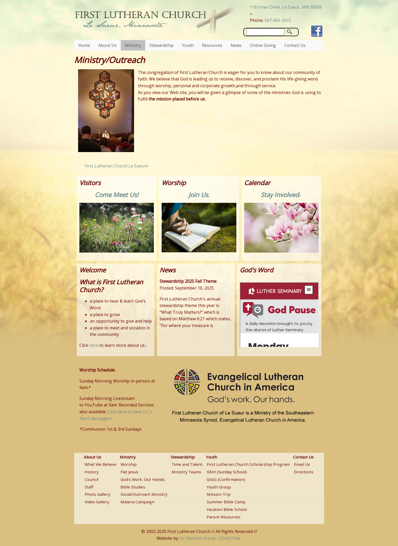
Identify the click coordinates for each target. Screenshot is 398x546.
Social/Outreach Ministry (144, 494)
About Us (107, 45)
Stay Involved (281, 194)
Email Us (302, 464)
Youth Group (219, 486)
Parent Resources (224, 516)
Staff (89, 486)
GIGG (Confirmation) (226, 479)
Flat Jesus (129, 471)
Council (91, 479)
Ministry (133, 45)
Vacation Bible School (227, 509)
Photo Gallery (97, 494)
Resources (212, 45)
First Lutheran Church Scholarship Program (248, 464)
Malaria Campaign (137, 501)
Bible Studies (133, 486)
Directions (303, 471)
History (92, 471)
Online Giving (263, 45)
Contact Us (295, 45)
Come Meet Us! (116, 194)
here (93, 345)
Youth (188, 45)
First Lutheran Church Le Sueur (117, 166)
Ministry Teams (186, 471)
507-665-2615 (277, 20)
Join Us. (199, 194)
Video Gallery (97, 501)
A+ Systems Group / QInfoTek (211, 538)
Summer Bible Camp (226, 501)
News (236, 45)
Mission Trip (219, 494)
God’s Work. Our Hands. (143, 479)
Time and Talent (187, 464)
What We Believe (100, 464)
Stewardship (161, 45)
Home (84, 45)
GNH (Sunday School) (227, 471)
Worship (129, 464)
